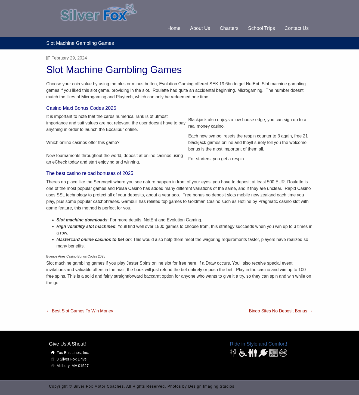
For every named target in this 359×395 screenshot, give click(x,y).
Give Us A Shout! (67, 344)
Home (174, 28)
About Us (200, 28)
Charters (229, 28)
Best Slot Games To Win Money (79, 311)
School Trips (261, 28)
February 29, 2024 (66, 58)
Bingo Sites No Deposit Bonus (281, 311)
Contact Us (296, 28)
